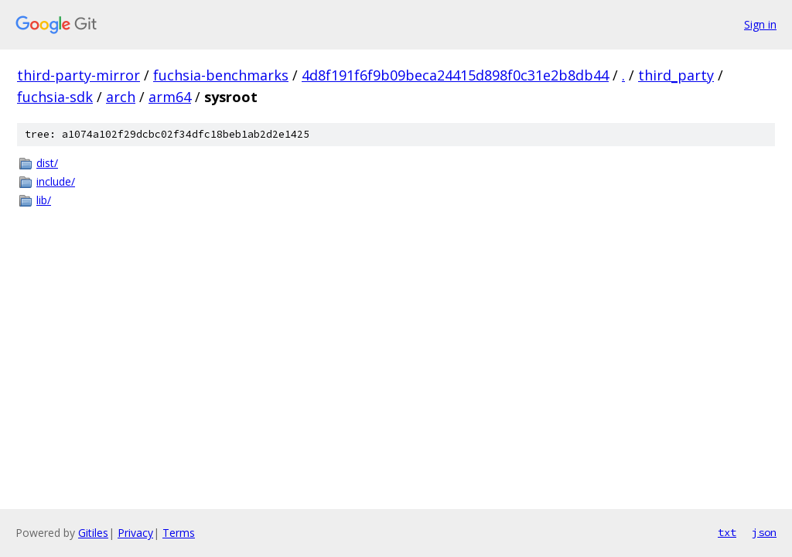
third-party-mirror (78, 75)
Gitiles (93, 532)
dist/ (47, 162)
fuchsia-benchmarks (220, 75)
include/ (55, 181)
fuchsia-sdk (55, 96)
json (764, 532)
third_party (676, 75)
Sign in (760, 24)
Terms (178, 532)
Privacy (135, 532)
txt (727, 532)
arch (120, 96)
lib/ (43, 200)
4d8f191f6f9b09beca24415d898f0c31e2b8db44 (455, 75)
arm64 (169, 96)
